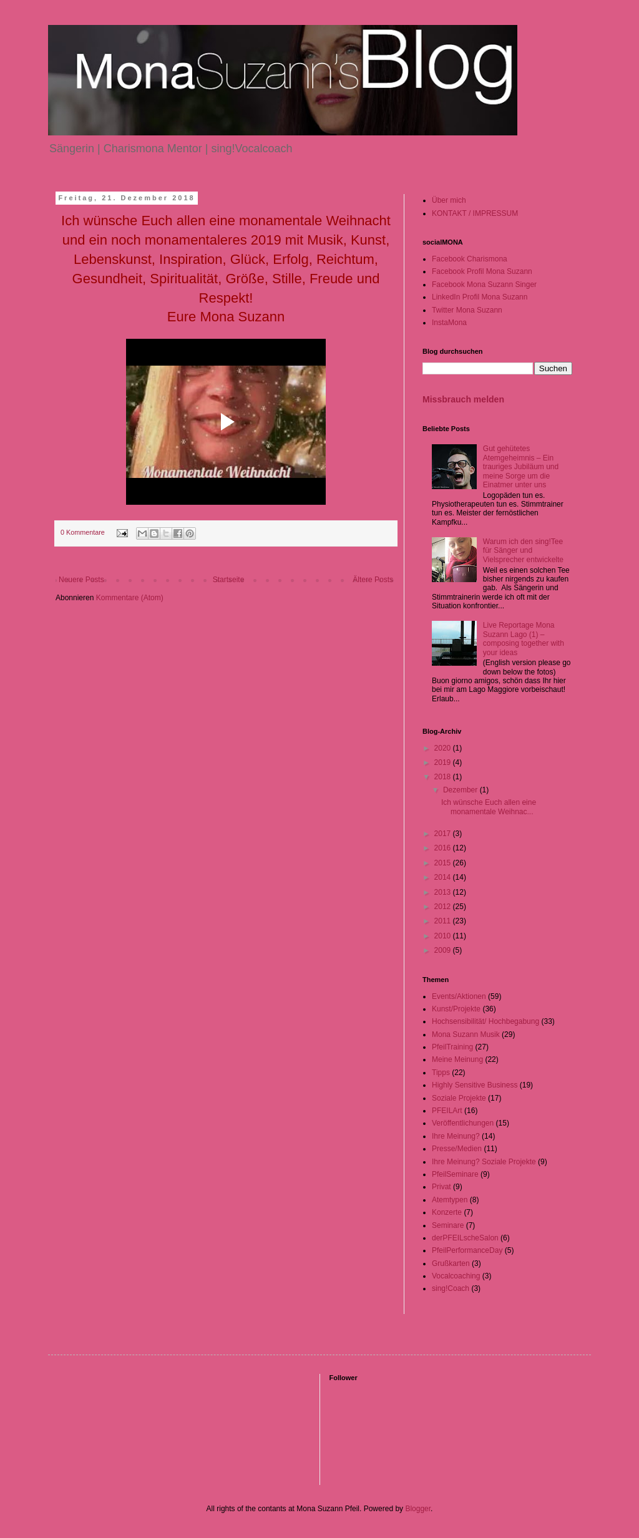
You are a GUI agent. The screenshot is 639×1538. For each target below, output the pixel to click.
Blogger (418, 1508)
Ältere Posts (373, 579)
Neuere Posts (81, 579)
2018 (443, 776)
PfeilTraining (452, 1047)
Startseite (229, 579)
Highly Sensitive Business (474, 1085)
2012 (443, 906)
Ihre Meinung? (456, 1136)
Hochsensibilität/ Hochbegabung (485, 1021)
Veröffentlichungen (463, 1123)
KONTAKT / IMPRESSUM (475, 213)
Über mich (449, 200)
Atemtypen (449, 1199)
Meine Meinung (457, 1059)
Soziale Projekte (459, 1098)
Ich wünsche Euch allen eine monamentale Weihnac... (488, 806)
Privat (441, 1186)
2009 (443, 950)
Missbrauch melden (463, 399)
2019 (443, 762)
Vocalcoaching (456, 1276)
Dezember (461, 790)
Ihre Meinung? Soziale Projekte (484, 1161)
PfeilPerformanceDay (467, 1250)
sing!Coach (450, 1288)
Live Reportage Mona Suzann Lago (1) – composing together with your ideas (523, 638)
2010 (443, 936)
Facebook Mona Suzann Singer (484, 284)
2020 (443, 748)
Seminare (448, 1225)
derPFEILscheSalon (465, 1238)
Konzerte (447, 1212)
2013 (443, 892)
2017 (443, 833)
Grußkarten (451, 1263)
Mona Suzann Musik (466, 1034)
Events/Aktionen (459, 996)
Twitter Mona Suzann (467, 310)
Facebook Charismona (469, 259)
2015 (443, 863)
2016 (443, 848)
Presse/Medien (457, 1148)
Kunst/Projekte (456, 1009)
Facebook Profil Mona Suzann (482, 271)
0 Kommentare (83, 532)
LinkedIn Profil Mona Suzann (479, 297)
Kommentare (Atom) (129, 597)
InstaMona (449, 322)
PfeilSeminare (455, 1174)
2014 (443, 877)
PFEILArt (447, 1110)
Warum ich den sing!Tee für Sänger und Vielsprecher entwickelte (523, 550)
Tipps (441, 1072)
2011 (443, 921)
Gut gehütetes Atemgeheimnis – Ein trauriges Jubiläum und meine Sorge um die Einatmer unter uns (521, 466)
